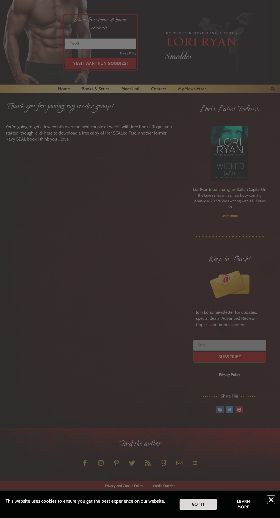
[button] (271, 500)
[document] (140, 259)
